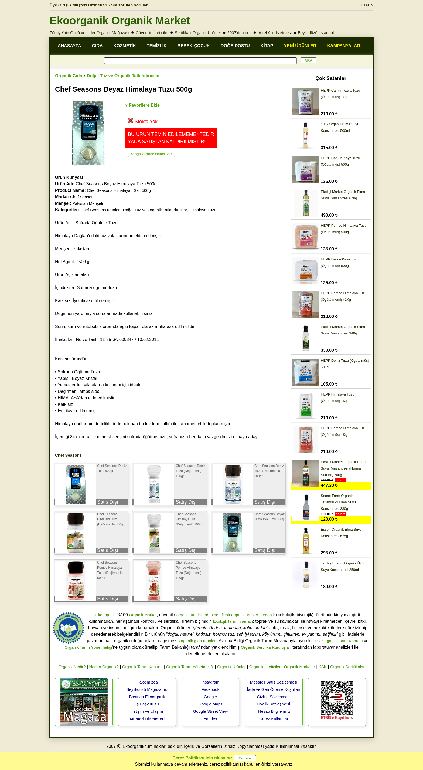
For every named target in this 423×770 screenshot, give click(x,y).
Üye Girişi (59, 5)
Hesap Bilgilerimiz (274, 711)
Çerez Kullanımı (273, 719)
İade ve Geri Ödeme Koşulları (274, 689)
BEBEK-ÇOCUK (194, 45)
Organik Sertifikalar (347, 666)
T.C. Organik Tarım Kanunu (338, 640)
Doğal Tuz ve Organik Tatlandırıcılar (123, 75)
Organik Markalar (299, 666)
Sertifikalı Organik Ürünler (198, 32)
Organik (268, 614)
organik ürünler (244, 614)
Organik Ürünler (231, 666)
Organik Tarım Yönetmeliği (88, 647)
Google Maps (210, 704)
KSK (323, 666)
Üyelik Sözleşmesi (273, 704)
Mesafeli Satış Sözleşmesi (273, 682)
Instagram (211, 682)
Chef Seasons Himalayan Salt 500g (119, 190)
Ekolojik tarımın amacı (233, 621)
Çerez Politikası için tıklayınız (202, 758)
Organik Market (143, 614)
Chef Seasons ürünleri (100, 209)
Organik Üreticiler (265, 666)
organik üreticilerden (194, 614)
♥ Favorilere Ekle (142, 105)
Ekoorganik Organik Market (120, 20)
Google (210, 696)
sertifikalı (222, 614)
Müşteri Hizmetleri (147, 719)
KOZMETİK (125, 45)
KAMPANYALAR (343, 45)
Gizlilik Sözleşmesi (273, 696)
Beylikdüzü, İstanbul (316, 32)
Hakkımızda (147, 682)
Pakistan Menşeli (87, 203)
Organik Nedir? (72, 666)
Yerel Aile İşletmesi (275, 32)
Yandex (210, 719)
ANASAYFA (69, 45)
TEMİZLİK (157, 45)
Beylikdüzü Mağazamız (147, 689)
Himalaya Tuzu (203, 209)
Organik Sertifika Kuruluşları (266, 647)
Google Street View (210, 711)
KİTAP (267, 45)
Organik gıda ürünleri (198, 640)
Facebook (210, 689)
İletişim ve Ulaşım (147, 711)
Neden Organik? (104, 666)
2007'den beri (239, 32)
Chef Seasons (82, 197)
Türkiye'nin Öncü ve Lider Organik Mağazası (89, 32)
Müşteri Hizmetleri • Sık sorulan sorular (110, 5)
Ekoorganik (105, 614)
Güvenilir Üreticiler (152, 32)
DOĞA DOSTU (235, 45)
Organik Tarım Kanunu (142, 666)
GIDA (97, 45)
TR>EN (366, 5)
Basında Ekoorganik (147, 696)
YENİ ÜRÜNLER (300, 45)
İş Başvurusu (147, 704)
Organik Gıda (68, 75)
